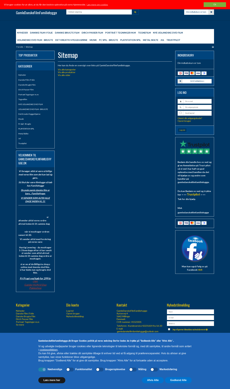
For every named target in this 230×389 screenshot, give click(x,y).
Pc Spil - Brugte (24, 124)
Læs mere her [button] (51, 380)
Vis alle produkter (66, 72)
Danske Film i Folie (26, 80)
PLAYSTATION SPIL (26, 128)
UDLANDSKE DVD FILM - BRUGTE (33, 109)
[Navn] (190, 311)
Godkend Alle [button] (178, 380)
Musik (21, 119)
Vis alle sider (64, 75)
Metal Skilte (23, 133)
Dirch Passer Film (26, 89)
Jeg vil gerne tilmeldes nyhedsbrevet (190, 329)
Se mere (20, 324)
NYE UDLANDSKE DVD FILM (30, 104)
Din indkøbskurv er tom (200, 13)
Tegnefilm (22, 99)
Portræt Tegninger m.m (28, 94)
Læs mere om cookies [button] (97, 4)
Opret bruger (184, 121)
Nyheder (22, 75)
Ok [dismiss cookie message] (214, 4)
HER (200, 269)
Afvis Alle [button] (153, 380)
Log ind (182, 130)
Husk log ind (189, 113)
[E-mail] (190, 317)
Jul (19, 138)
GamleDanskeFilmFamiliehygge (36, 12)
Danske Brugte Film (27, 85)
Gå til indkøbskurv (191, 81)
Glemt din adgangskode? (190, 118)
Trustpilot (22, 143)
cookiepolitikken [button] (49, 349)
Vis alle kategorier (67, 69)
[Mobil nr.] (190, 323)
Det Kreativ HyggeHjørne (29, 114)
